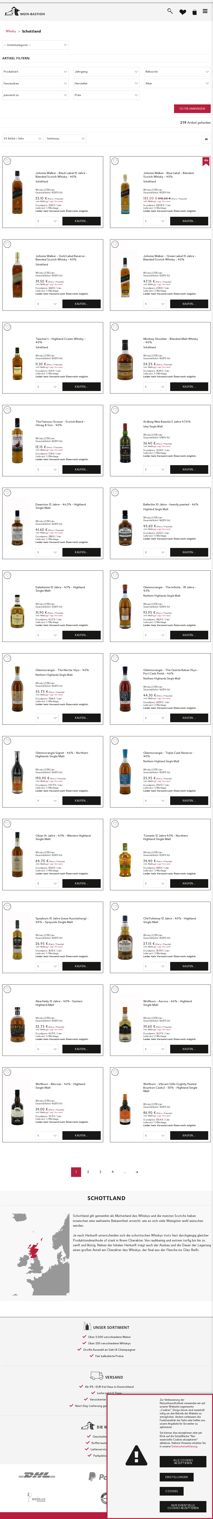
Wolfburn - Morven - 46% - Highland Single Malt (60, 1085)
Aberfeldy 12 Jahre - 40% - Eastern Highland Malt (59, 1002)
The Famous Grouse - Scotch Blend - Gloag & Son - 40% (60, 423)
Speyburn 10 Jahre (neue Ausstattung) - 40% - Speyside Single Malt (62, 920)
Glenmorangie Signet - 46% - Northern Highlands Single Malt (62, 754)
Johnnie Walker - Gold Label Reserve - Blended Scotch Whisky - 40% (61, 257)
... (125, 1172)
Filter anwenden (192, 108)
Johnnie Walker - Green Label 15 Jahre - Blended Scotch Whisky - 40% (169, 257)
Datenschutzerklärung (184, 1446)
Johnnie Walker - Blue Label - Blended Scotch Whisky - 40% (168, 174)
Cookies (171, 1491)
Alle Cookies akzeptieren (183, 1462)
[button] (205, 11)
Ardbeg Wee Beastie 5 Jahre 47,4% (167, 421)
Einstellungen (176, 1477)
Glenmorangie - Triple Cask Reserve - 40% (168, 754)
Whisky (11, 31)
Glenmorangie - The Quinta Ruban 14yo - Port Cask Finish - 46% (171, 671)
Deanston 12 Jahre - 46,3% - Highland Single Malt (61, 506)
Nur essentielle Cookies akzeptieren (183, 1507)
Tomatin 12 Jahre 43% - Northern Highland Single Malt (165, 837)
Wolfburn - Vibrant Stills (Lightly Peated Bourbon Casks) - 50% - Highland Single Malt (170, 1087)
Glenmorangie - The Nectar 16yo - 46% (62, 669)
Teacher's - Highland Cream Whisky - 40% (61, 340)
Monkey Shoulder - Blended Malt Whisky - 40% (170, 340)
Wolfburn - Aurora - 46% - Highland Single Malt (167, 1002)
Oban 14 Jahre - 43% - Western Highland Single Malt (63, 837)
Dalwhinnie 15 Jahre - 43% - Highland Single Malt (60, 588)
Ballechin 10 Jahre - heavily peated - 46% (170, 504)
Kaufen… (81, 220)
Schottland (31, 31)
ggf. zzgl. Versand (54, 201)
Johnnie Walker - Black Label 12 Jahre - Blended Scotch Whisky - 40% (61, 174)
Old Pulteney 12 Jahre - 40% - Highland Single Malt (169, 920)
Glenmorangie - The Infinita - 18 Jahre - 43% (169, 588)
